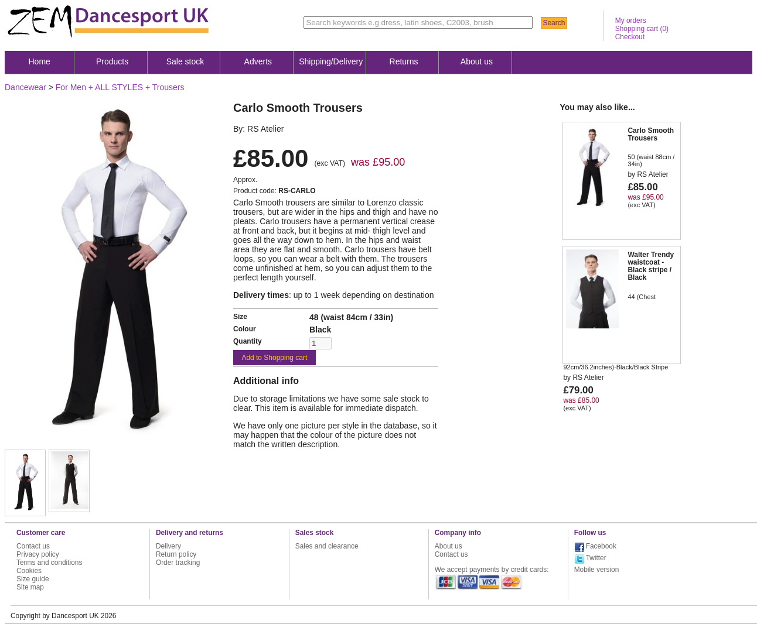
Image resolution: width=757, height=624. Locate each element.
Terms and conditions (49, 562)
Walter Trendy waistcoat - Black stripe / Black (651, 266)
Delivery (168, 546)
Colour (244, 329)
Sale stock (185, 61)
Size (240, 317)
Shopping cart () (642, 29)
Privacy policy (37, 554)
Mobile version (596, 569)
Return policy (176, 554)
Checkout (630, 37)
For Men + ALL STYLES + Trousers (120, 87)
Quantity (247, 341)
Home (39, 61)
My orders (630, 20)
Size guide (32, 579)
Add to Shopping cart (274, 358)
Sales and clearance (327, 546)
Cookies (29, 571)
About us (477, 61)
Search (554, 23)
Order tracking (178, 562)
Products (112, 61)
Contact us (33, 546)
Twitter (596, 558)
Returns (404, 61)
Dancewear (25, 87)
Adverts (258, 61)
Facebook (601, 546)
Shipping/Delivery (331, 61)
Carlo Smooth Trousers (651, 134)
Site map (30, 587)
